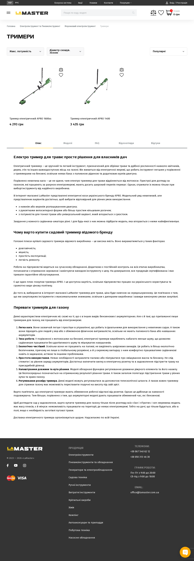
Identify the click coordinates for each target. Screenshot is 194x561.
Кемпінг (73, 515)
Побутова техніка (79, 530)
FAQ (97, 143)
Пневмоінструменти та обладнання (91, 462)
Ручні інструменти (80, 484)
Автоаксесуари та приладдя (86, 522)
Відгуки (155, 143)
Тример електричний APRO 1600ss (30, 118)
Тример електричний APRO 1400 (90, 118)
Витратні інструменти (82, 492)
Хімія (71, 507)
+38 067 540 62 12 (140, 451)
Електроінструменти (81, 454)
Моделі (67, 143)
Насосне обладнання (82, 537)
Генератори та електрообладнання (90, 469)
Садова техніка (78, 477)
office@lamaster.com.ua (144, 492)
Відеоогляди (126, 143)
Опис (38, 143)
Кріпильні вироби (80, 500)
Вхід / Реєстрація (176, 3)
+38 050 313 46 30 (140, 456)
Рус (17, 3)
